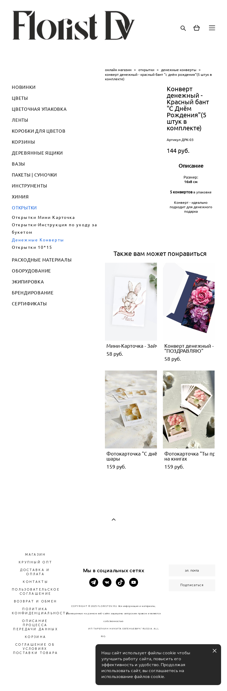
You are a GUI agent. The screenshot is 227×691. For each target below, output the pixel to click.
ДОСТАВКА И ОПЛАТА (35, 572)
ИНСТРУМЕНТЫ (29, 185)
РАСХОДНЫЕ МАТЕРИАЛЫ (42, 259)
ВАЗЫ (18, 163)
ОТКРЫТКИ (24, 207)
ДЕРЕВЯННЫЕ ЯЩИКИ (37, 152)
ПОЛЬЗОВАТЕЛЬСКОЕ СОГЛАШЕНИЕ (36, 592)
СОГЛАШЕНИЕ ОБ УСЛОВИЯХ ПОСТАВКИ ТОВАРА (35, 649)
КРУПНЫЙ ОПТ (35, 562)
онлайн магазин (118, 70)
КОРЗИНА (35, 637)
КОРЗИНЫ (23, 142)
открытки (146, 70)
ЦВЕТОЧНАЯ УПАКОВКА (39, 109)
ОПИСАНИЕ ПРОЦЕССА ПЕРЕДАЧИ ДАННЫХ (35, 625)
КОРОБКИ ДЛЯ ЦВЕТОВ (39, 131)
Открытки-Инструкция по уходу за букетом (54, 228)
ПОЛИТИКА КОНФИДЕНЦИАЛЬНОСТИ (40, 611)
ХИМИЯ (20, 196)
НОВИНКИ (23, 87)
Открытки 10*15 (32, 247)
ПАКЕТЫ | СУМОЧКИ (34, 174)
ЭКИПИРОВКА (28, 281)
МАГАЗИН (35, 555)
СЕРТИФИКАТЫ (29, 303)
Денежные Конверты (38, 240)
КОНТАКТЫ (35, 582)
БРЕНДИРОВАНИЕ (33, 292)
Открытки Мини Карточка (43, 217)
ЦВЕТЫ (20, 98)
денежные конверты (178, 70)
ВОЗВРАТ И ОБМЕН (35, 601)
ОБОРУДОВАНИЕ (31, 270)
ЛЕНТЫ (20, 120)
